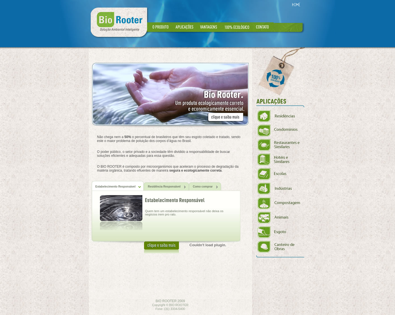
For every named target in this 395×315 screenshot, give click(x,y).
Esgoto (281, 232)
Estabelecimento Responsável (118, 186)
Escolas (281, 174)
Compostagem (281, 203)
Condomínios (281, 130)
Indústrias (281, 188)
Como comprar (205, 187)
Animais (281, 217)
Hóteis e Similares (281, 159)
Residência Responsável (167, 187)
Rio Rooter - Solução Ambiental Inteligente (119, 22)
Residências (281, 116)
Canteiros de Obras (281, 247)
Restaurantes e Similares (281, 145)
